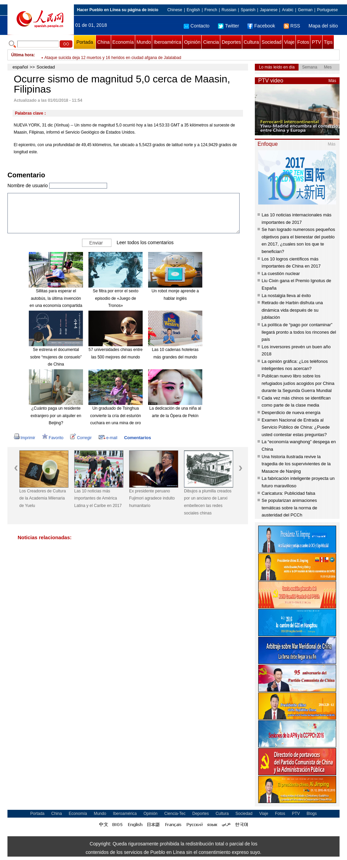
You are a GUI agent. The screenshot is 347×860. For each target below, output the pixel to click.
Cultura (251, 42)
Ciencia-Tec (175, 813)
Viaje (289, 42)
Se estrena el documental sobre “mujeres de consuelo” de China (56, 357)
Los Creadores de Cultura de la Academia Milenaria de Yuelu (42, 498)
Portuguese (327, 9)
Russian (229, 9)
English (193, 9)
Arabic (287, 9)
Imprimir (24, 437)
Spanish (248, 9)
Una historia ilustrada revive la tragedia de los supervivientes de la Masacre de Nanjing (296, 464)
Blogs (312, 813)
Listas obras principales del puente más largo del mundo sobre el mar (107, 55)
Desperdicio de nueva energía (291, 412)
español (20, 67)
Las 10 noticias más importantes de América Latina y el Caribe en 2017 (98, 498)
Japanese (269, 9)
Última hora (22, 55)
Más (332, 80)
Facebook (261, 25)
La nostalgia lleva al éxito (286, 295)
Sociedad (271, 42)
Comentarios (137, 437)
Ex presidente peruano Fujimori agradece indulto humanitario (152, 498)
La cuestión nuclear (281, 273)
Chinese (174, 9)
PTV (316, 42)
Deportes (231, 42)
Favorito (52, 437)
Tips (328, 42)
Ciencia (211, 42)
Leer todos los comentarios (145, 242)
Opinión (192, 42)
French (210, 9)
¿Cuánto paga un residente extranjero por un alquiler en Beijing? (55, 415)
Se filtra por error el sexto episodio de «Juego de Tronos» (116, 298)
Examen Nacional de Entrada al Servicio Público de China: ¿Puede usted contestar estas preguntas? (296, 427)
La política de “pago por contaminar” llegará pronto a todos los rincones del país (299, 332)
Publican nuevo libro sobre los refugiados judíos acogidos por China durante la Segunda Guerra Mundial (298, 383)
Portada (84, 42)
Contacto (196, 25)
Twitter (228, 25)
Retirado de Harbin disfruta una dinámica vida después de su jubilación (292, 310)
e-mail (108, 437)
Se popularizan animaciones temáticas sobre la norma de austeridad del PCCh (289, 507)
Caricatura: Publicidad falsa (288, 493)
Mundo (144, 42)
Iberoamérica (167, 42)
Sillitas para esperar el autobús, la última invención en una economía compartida (55, 298)
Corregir (80, 437)
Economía (123, 42)
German (305, 9)
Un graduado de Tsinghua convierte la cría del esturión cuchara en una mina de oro (115, 415)
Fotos (303, 42)
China (103, 42)
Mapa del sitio (323, 25)
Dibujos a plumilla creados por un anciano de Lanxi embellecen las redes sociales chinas (207, 502)
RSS (292, 25)
